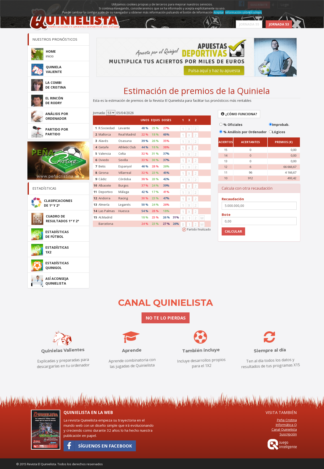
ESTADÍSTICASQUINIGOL (57, 265)
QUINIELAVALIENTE (54, 69)
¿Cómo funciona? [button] (239, 114)
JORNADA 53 (279, 24)
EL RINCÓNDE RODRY (54, 100)
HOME (51, 53)
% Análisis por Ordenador (244, 132)
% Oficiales (232, 124)
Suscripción (288, 434)
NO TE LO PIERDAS (166, 318)
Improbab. (280, 124)
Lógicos (278, 132)
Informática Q (286, 424)
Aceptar (218, 12)
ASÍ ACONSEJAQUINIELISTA (57, 281)
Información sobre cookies (243, 12)
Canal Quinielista (284, 429)
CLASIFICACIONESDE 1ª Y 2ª (58, 203)
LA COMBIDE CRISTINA (55, 85)
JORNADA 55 (249, 24)
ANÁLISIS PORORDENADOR (56, 116)
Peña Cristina (287, 420)
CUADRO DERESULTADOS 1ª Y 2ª (62, 218)
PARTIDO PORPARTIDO (56, 131)
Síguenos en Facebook (98, 446)
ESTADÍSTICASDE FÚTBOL (57, 234)
